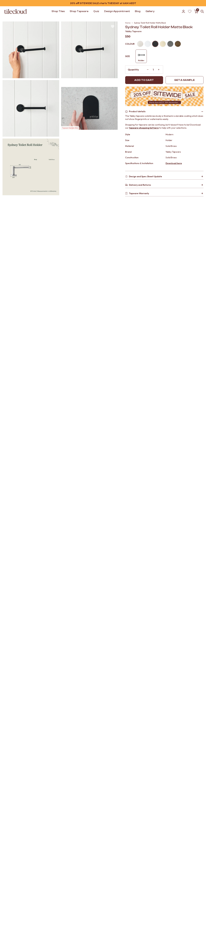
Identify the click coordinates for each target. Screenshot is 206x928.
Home (127, 23)
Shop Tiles (58, 11)
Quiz (96, 11)
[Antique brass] (178, 44)
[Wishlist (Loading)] (190, 11)
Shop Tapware (79, 11)
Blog (138, 11)
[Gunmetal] (170, 44)
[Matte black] (155, 44)
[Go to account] (183, 11)
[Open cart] (196, 11)
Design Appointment (117, 11)
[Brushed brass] (163, 44)
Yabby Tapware (133, 31)
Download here (174, 163)
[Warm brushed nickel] (140, 44)
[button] (31, 49)
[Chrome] (148, 44)
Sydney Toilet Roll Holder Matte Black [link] (150, 23)
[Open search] (202, 11)
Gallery (150, 11)
